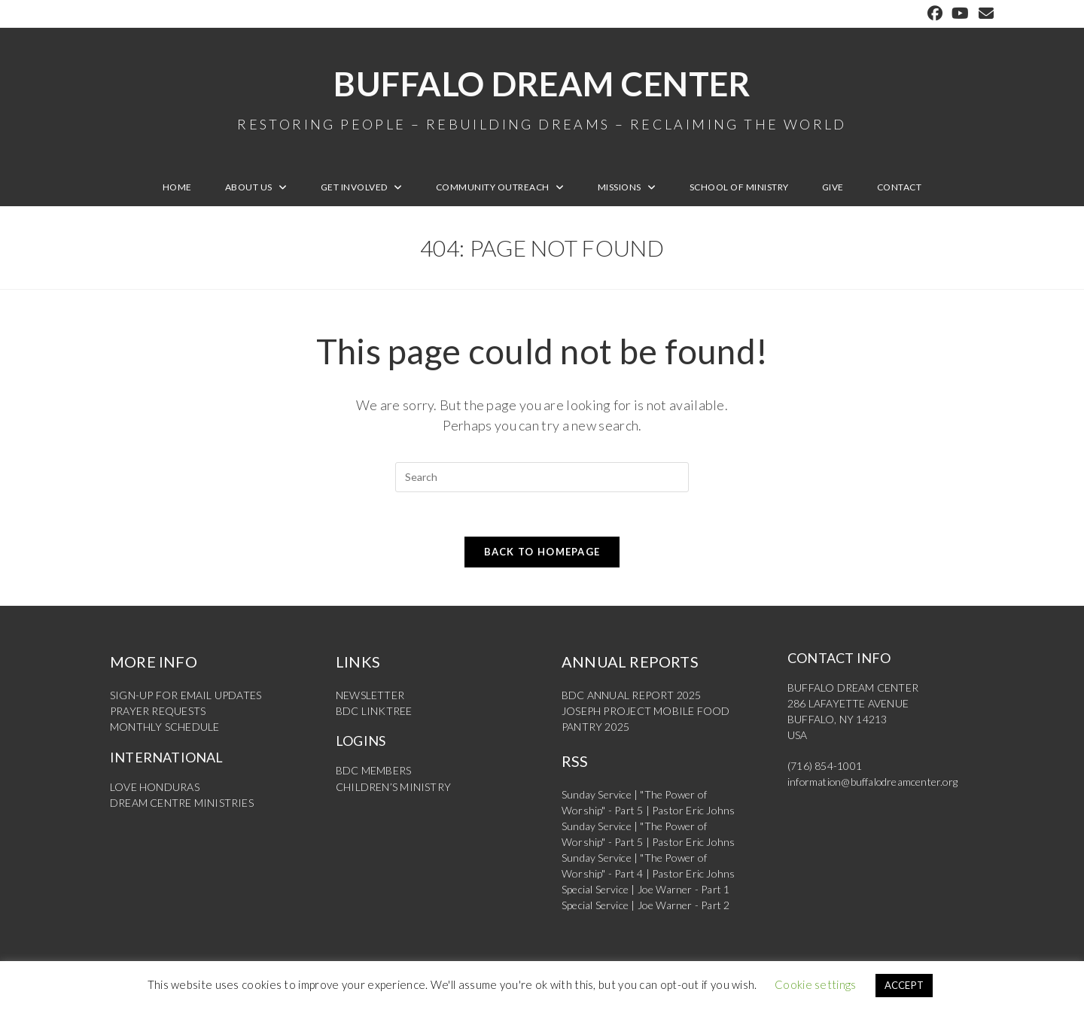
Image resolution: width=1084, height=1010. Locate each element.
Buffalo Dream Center (542, 98)
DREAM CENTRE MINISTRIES (182, 802)
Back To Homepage (542, 552)
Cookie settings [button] (816, 984)
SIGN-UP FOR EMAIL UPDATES (185, 695)
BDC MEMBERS (373, 771)
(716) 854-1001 (824, 766)
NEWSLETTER (370, 695)
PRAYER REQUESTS (158, 711)
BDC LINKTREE (374, 711)
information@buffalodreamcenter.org (874, 782)
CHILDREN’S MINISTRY (393, 786)
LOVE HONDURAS (154, 786)
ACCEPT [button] (904, 985)
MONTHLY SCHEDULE (164, 727)
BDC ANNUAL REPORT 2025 (631, 695)
